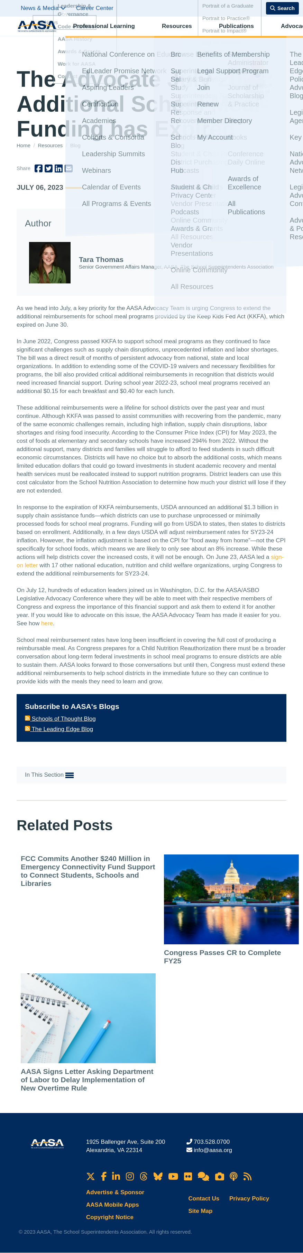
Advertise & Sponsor (115, 1192)
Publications (190, 33)
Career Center (94, 8)
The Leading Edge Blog (59, 729)
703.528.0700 (212, 1142)
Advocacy (228, 33)
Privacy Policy (249, 1198)
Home (24, 145)
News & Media (43, 8)
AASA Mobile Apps (112, 1204)
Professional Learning (99, 33)
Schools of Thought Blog (60, 719)
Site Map (201, 1211)
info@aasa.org (213, 1150)
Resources (152, 33)
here (47, 623)
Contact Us (204, 1198)
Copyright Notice (110, 1217)
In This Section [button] (49, 775)
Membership (266, 33)
